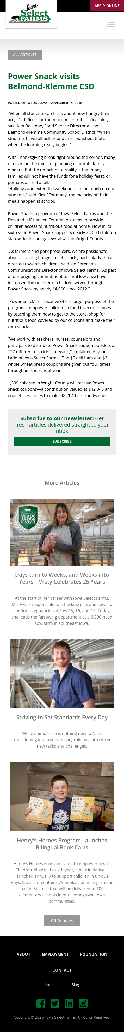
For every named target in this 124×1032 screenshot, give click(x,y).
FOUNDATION (93, 954)
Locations (52, 985)
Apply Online (107, 5)
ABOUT (23, 954)
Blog (75, 985)
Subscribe (62, 441)
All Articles (24, 54)
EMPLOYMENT (55, 954)
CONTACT (62, 970)
